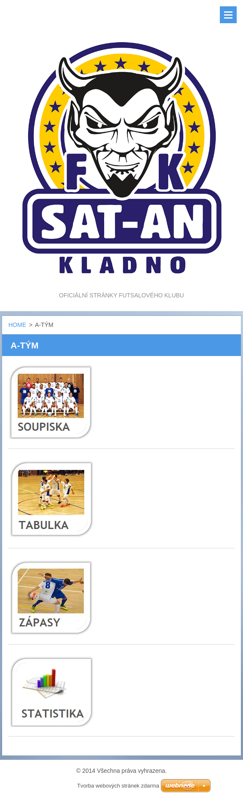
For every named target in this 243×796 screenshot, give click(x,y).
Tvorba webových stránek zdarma (118, 786)
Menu (228, 14)
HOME (17, 324)
